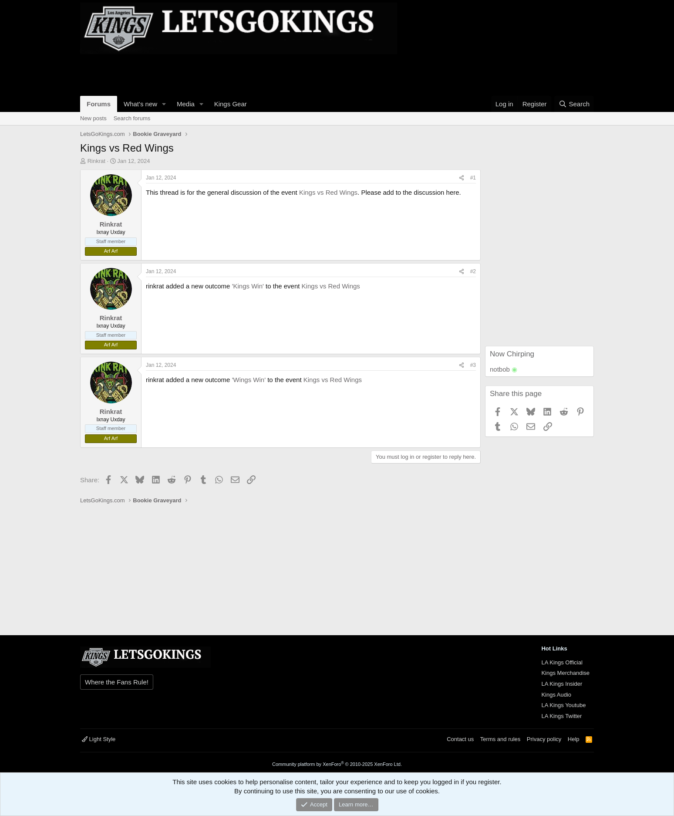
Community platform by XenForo (337, 764)
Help (574, 739)
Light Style (98, 739)
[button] (164, 104)
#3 (473, 365)
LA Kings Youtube (563, 705)
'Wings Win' (249, 379)
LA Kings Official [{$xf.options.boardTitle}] (561, 662)
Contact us (460, 739)
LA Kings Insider (561, 684)
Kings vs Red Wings (328, 192)
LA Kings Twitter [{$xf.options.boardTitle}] (561, 716)
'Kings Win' (248, 286)
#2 (473, 271)
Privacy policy (544, 739)
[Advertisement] (238, 73)
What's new (140, 104)
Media (186, 104)
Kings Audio (556, 694)
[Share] (461, 178)
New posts (93, 118)
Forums (99, 104)
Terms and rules (500, 739)
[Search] (574, 104)
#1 (473, 178)
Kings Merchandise (565, 673)
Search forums (132, 118)
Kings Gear (230, 104)
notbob (500, 369)
